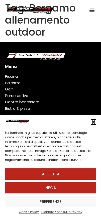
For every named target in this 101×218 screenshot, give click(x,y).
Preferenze (50, 201)
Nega (50, 187)
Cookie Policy (29, 212)
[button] (93, 122)
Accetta (50, 174)
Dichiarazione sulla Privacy (61, 212)
